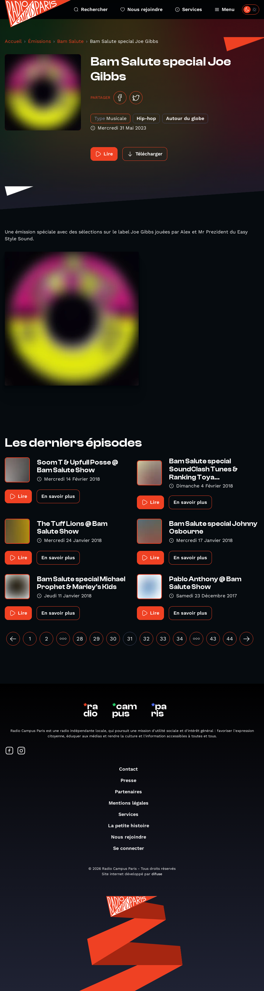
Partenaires (131, 791)
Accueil (13, 41)
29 (96, 638)
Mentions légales (131, 803)
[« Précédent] (13, 638)
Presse (131, 780)
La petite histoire (131, 825)
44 (229, 638)
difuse (156, 874)
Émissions (39, 41)
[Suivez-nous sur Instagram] (21, 751)
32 (146, 638)
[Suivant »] (246, 638)
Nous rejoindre (141, 9)
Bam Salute (70, 41)
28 (79, 638)
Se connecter (131, 848)
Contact (131, 769)
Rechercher (91, 9)
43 (213, 638)
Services (188, 9)
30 (113, 638)
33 (163, 638)
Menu (225, 9)
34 (179, 638)
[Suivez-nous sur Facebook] (9, 751)
